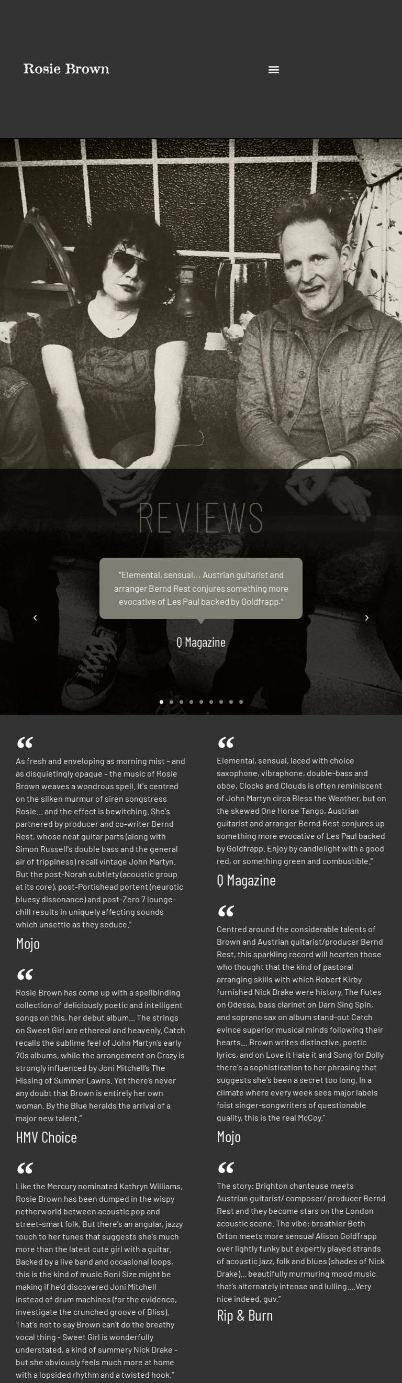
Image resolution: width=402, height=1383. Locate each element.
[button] (274, 69)
